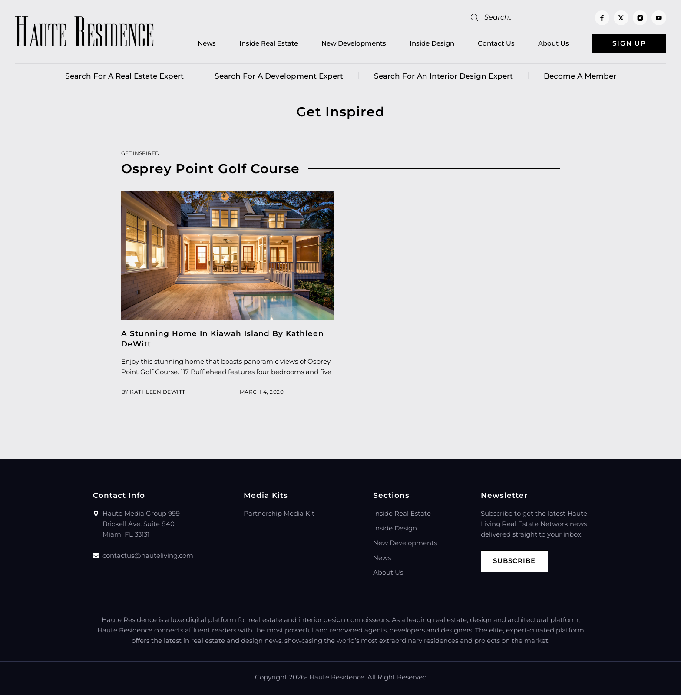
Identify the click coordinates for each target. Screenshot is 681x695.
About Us (553, 44)
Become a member (580, 76)
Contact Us (496, 44)
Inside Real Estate (268, 44)
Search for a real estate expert (124, 76)
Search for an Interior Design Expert (443, 76)
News (207, 44)
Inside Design (432, 44)
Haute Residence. (337, 677)
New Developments (353, 44)
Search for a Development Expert (279, 76)
